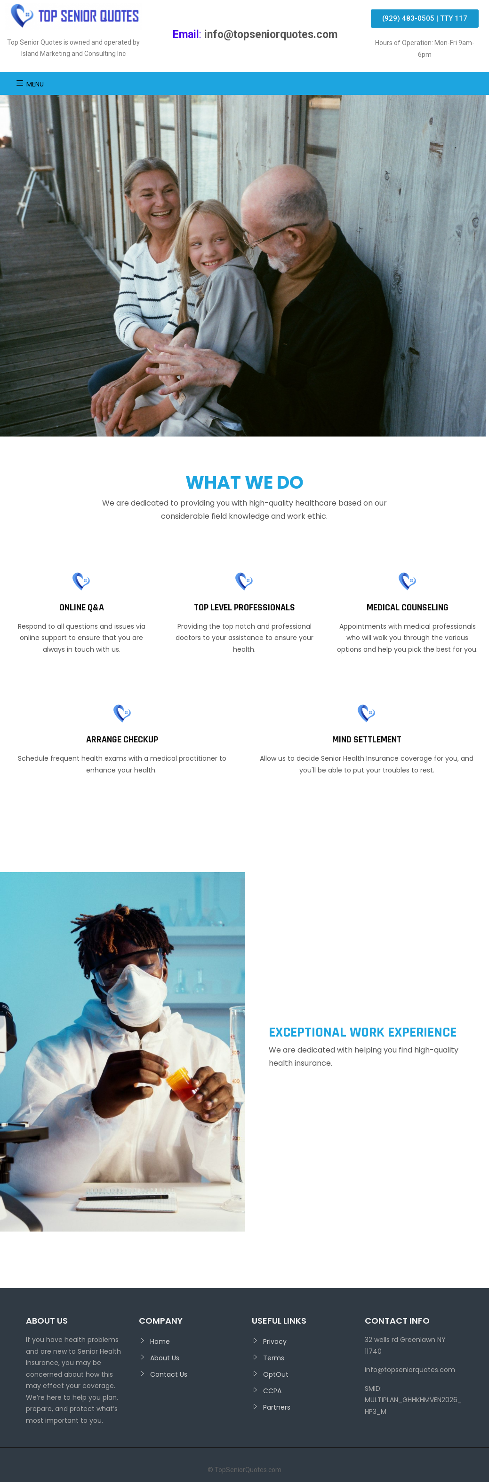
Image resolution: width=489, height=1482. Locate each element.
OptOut (276, 1374)
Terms (273, 1358)
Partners (276, 1407)
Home (160, 1341)
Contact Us (168, 1374)
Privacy (275, 1341)
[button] (425, 18)
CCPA (272, 1391)
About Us (164, 1358)
